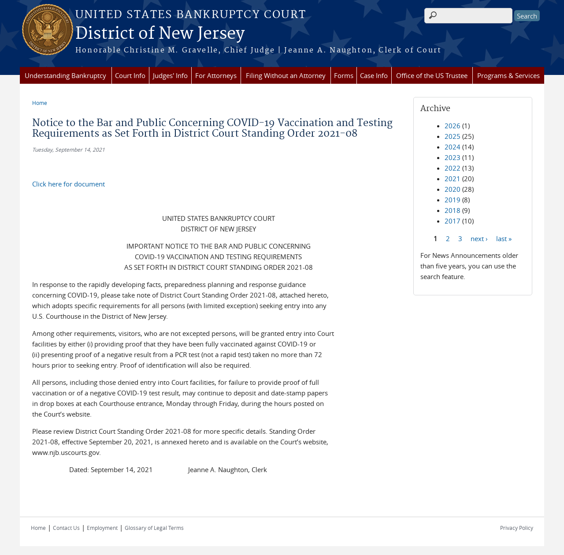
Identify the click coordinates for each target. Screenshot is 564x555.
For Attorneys (216, 75)
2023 (452, 157)
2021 (452, 178)
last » (504, 238)
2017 (452, 220)
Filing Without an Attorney (286, 75)
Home (39, 102)
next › (479, 238)
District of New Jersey (160, 34)
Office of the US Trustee (432, 75)
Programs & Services (508, 75)
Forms (343, 75)
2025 (452, 136)
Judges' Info (170, 75)
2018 (452, 210)
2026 (452, 125)
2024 (452, 146)
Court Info (130, 75)
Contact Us (66, 527)
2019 (452, 199)
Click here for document (68, 183)
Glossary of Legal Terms (154, 527)
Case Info (374, 75)
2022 (452, 168)
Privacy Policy (516, 527)
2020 (452, 189)
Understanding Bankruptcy (65, 75)
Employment (102, 527)
